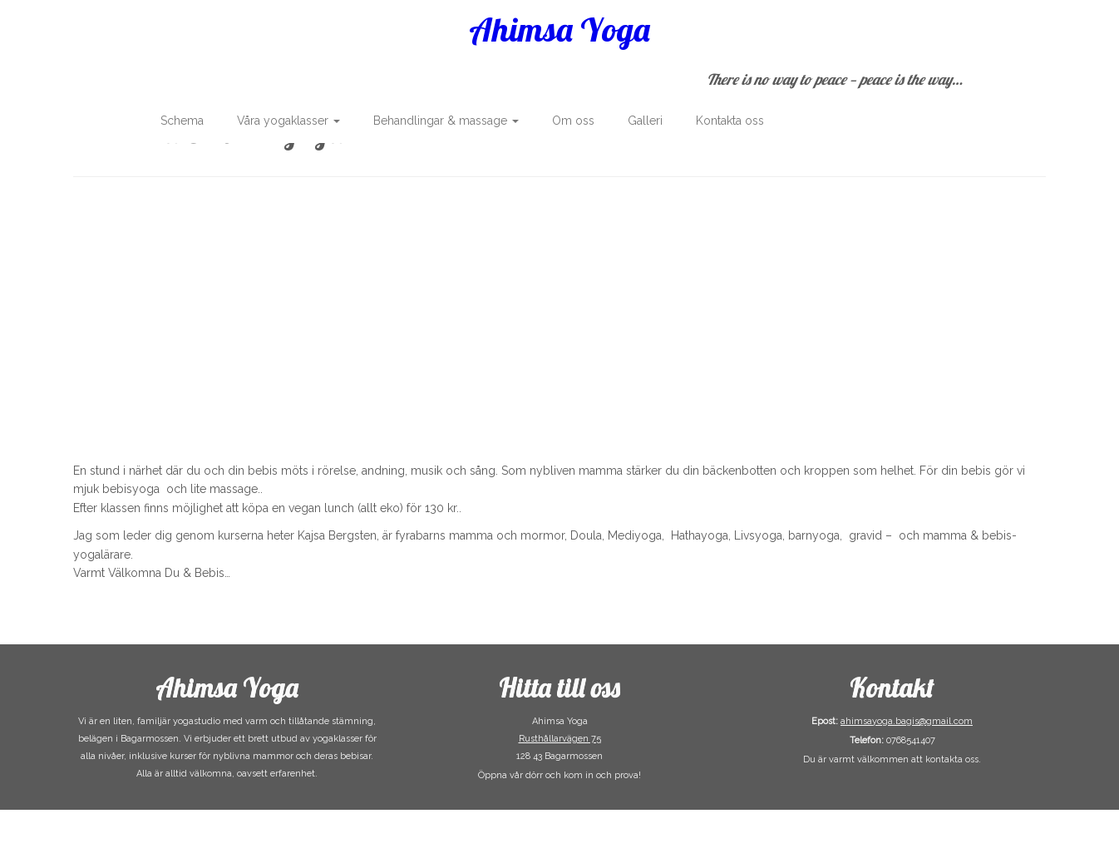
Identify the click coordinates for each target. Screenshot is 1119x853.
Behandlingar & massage (446, 120)
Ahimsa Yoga (559, 29)
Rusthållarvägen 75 (560, 738)
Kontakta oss (730, 120)
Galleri (645, 120)
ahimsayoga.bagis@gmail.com (906, 721)
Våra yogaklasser (288, 120)
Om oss (573, 120)
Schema (182, 120)
